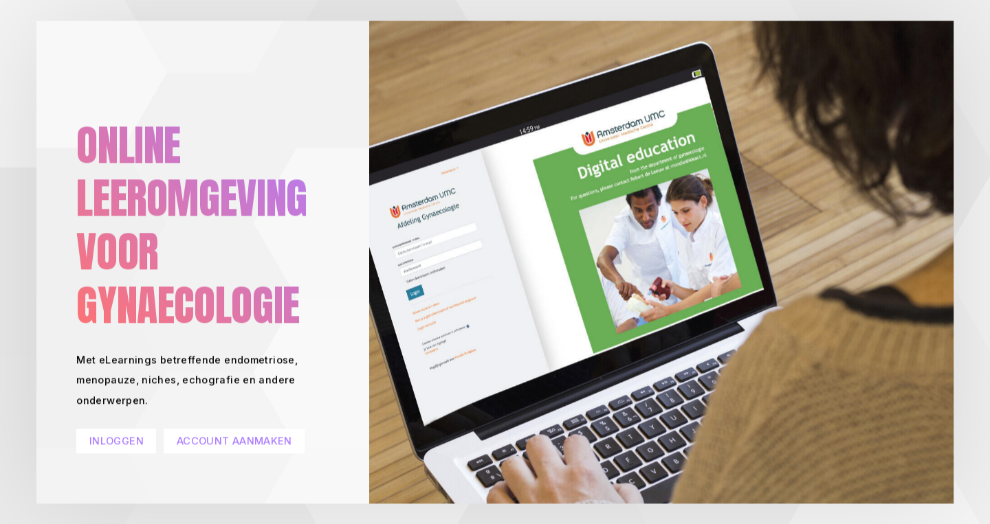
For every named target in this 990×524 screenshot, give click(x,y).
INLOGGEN (116, 441)
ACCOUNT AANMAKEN (234, 441)
